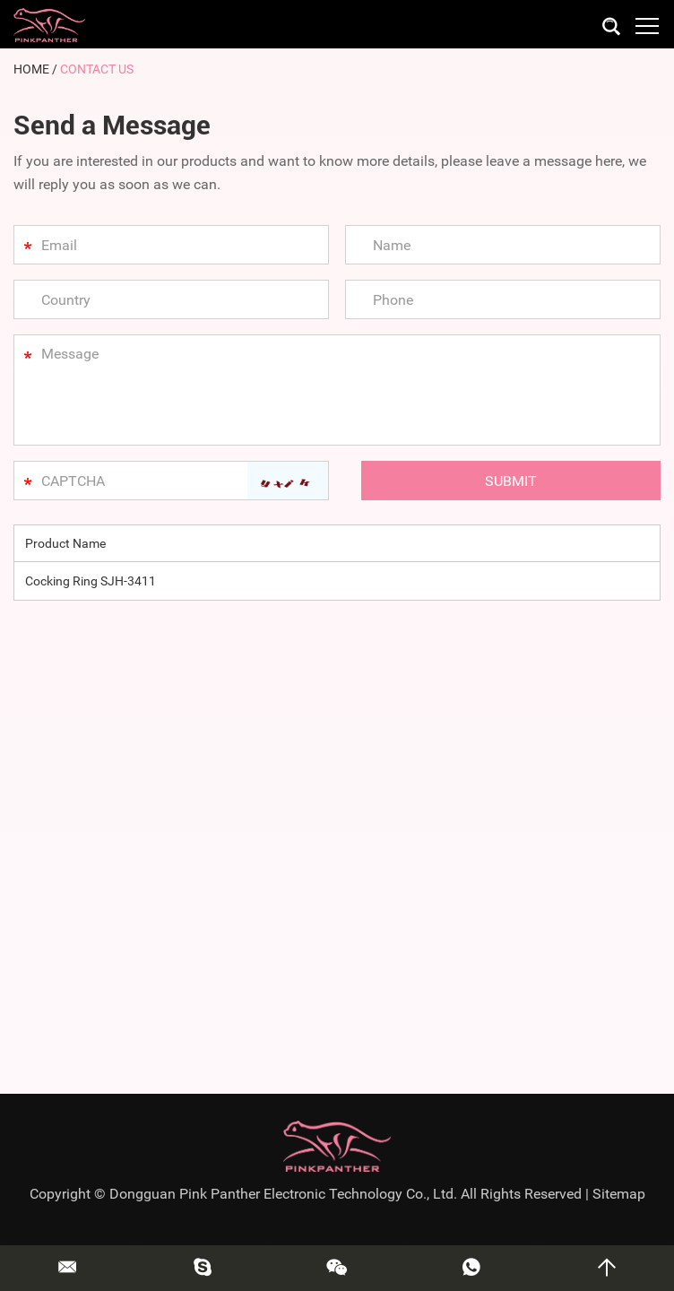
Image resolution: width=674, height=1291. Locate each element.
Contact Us (97, 69)
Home (31, 69)
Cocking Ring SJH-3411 (90, 581)
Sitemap (618, 1193)
